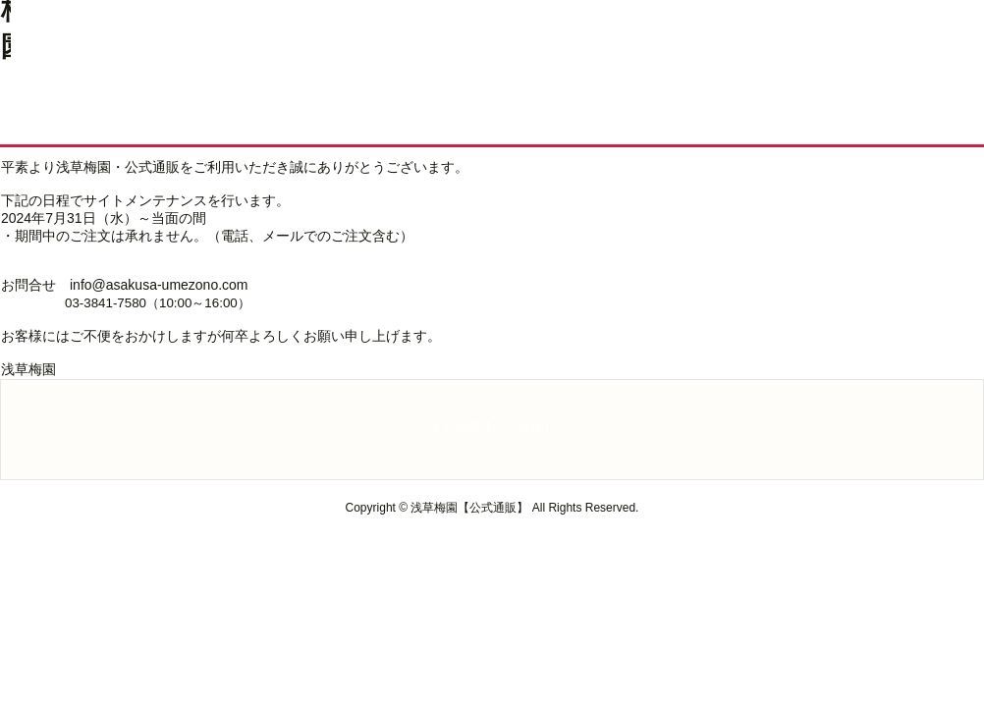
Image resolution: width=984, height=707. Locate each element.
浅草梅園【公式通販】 (492, 427)
